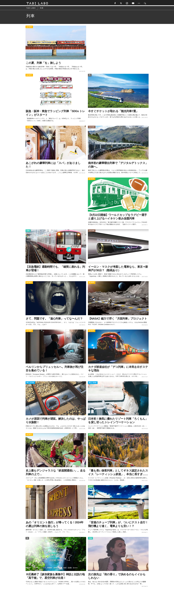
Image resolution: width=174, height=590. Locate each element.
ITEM (28, 231)
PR (90, 76)
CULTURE (91, 128)
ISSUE (91, 435)
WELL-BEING (30, 383)
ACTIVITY (29, 27)
